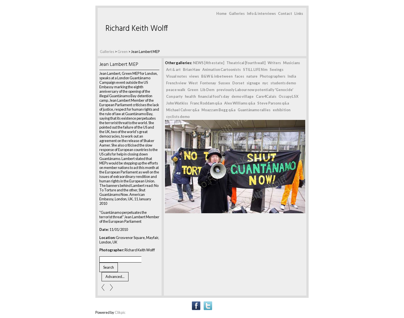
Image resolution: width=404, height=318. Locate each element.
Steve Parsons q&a (273, 103)
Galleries (237, 13)
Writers (274, 63)
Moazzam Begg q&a (218, 110)
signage (253, 83)
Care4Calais (266, 96)
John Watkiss (177, 103)
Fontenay (208, 83)
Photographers (272, 76)
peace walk (175, 89)
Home (221, 13)
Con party (174, 96)
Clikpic (120, 312)
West (193, 83)
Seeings (276, 69)
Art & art (173, 69)
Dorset (238, 83)
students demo (283, 83)
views (194, 76)
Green (123, 51)
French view (176, 83)
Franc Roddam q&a (206, 103)
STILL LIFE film (255, 69)
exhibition (281, 110)
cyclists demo (178, 116)
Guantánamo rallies (254, 110)
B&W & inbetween (217, 76)
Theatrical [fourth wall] (245, 63)
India (292, 76)
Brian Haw (191, 69)
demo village (242, 96)
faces (239, 76)
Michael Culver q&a (182, 110)
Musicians (291, 63)
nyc (265, 83)
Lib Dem (207, 89)
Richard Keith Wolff (136, 28)
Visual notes (176, 76)
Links (298, 13)
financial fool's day (213, 96)
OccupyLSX (289, 96)
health (190, 96)
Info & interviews (261, 13)
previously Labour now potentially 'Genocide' (255, 89)
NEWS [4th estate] (208, 63)
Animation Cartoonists (221, 69)
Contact (285, 13)
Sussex (224, 83)
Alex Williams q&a (239, 103)
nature (252, 76)
